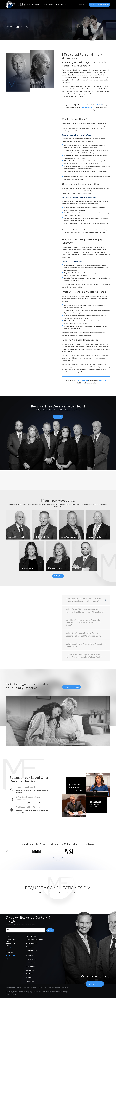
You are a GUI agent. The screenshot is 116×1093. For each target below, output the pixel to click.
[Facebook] (6, 955)
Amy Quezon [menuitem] (29, 974)
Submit (50, 930)
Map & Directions (10, 948)
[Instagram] (6, 959)
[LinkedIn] (10, 955)
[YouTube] (14, 955)
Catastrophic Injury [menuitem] (31, 950)
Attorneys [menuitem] (29, 955)
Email (8, 929)
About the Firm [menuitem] (34, 4)
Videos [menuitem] (72, 4)
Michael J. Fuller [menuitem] (30, 962)
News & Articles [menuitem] (61, 4)
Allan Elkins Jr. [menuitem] (30, 981)
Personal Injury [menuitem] (30, 947)
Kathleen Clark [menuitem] (30, 977)
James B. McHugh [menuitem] (31, 959)
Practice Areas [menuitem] (48, 4)
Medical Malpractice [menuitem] (31, 943)
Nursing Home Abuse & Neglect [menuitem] (34, 939)
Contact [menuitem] (81, 4)
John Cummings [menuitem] (30, 966)
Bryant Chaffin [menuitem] (30, 970)
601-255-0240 (99, 5)
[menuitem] (26, 988)
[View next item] (61, 859)
